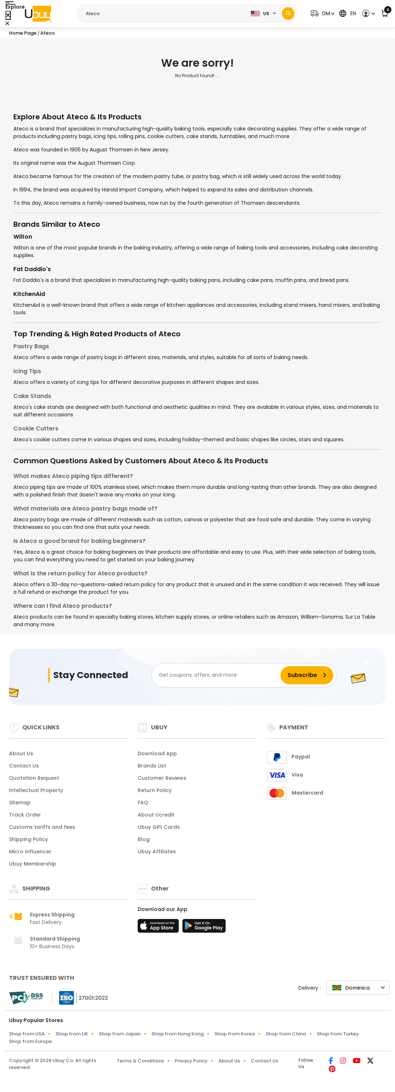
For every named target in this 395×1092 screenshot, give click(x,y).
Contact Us (24, 765)
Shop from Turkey (338, 1033)
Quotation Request (34, 778)
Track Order (25, 814)
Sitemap (20, 802)
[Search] (288, 13)
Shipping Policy (28, 839)
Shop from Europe (30, 1041)
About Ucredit (156, 814)
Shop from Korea (234, 1033)
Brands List (152, 765)
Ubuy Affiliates (157, 851)
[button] (322, 13)
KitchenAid (29, 294)
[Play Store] (204, 928)
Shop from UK (72, 1033)
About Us (21, 753)
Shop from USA (27, 1033)
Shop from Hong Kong (177, 1033)
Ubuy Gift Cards (159, 827)
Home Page (22, 33)
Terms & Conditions (140, 1060)
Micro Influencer (30, 851)
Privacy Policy (191, 1060)
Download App (157, 753)
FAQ (143, 802)
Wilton (22, 237)
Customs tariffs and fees (42, 827)
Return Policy (155, 790)
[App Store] (159, 928)
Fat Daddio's (32, 269)
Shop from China (286, 1033)
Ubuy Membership (32, 863)
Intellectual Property (36, 790)
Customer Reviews (162, 778)
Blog (144, 839)
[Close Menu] (8, 15)
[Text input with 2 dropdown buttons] (162, 13)
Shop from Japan (120, 1033)
